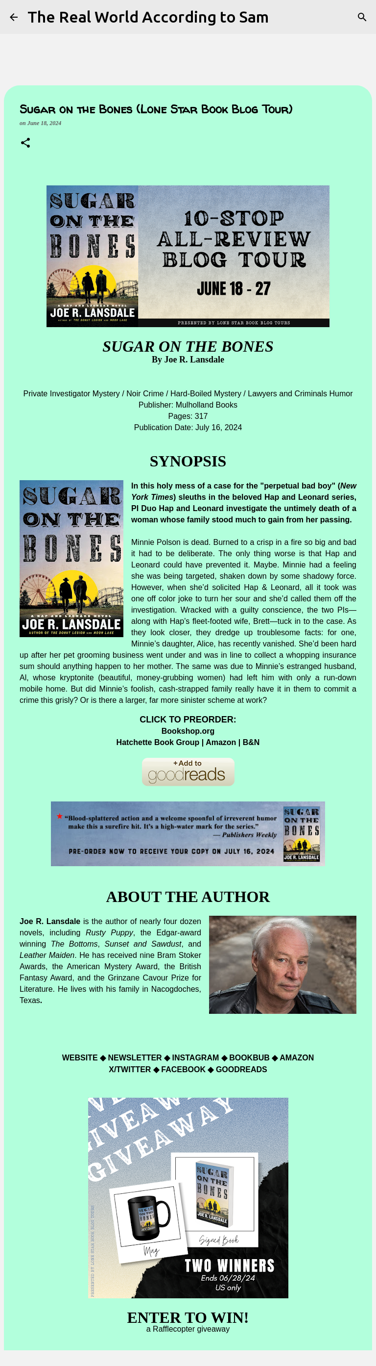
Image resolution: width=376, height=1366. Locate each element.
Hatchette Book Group (158, 742)
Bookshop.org (188, 731)
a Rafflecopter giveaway (188, 1329)
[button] (25, 144)
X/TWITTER (130, 1069)
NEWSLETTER (135, 1058)
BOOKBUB (250, 1058)
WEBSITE (81, 1058)
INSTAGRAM (196, 1058)
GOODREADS (241, 1069)
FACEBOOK (183, 1069)
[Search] (362, 17)
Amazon (222, 742)
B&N (251, 742)
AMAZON (297, 1058)
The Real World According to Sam (148, 17)
